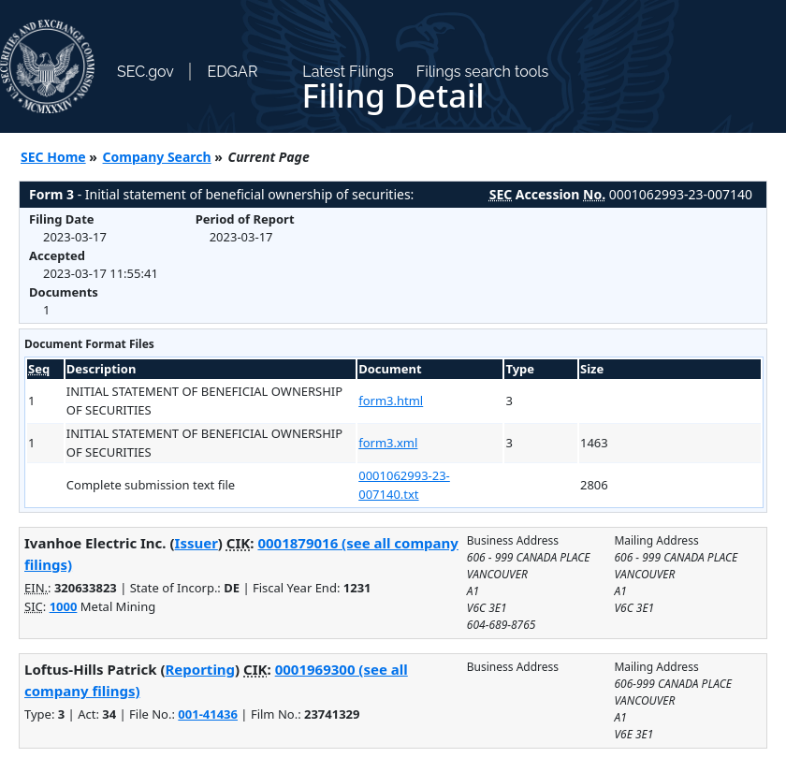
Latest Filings (347, 71)
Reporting (201, 669)
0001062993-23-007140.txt (404, 485)
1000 (64, 606)
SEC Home (53, 157)
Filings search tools (482, 71)
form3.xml (387, 442)
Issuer (196, 542)
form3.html (390, 400)
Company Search (157, 157)
